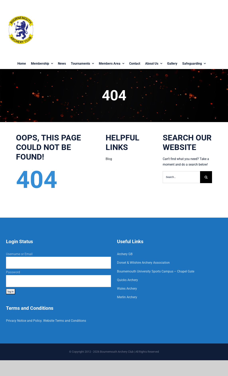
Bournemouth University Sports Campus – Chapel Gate (155, 271)
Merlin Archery (127, 297)
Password (13, 272)
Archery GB (125, 254)
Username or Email (19, 254)
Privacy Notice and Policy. (24, 321)
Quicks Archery (127, 280)
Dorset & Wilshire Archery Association (143, 262)
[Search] (206, 177)
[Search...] (181, 177)
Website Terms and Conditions (64, 321)
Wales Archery (127, 288)
